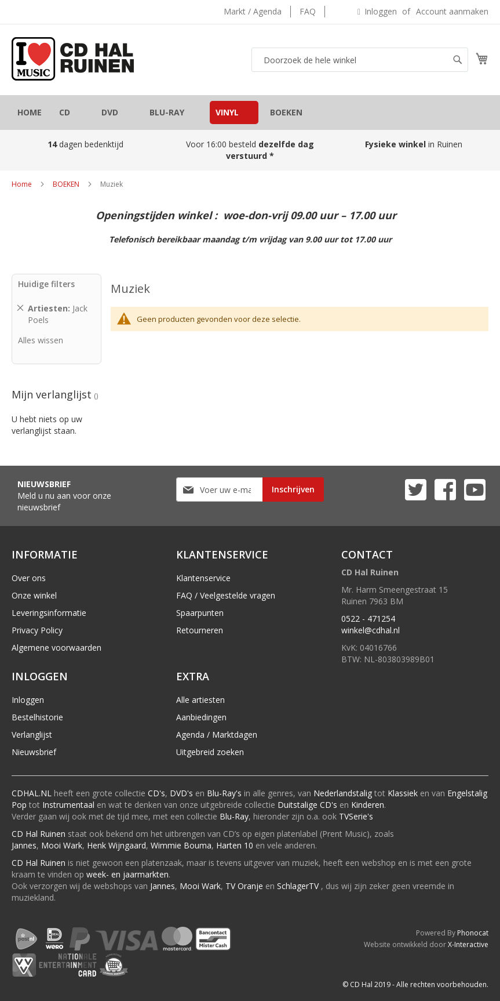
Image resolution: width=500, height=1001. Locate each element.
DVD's (181, 793)
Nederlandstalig (342, 793)
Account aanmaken (452, 11)
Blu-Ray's (224, 793)
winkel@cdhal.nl (370, 630)
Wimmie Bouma (181, 845)
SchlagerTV (298, 885)
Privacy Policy (37, 630)
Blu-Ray (234, 816)
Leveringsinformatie (49, 612)
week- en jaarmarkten (127, 874)
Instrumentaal (68, 804)
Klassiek (403, 793)
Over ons (29, 577)
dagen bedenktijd (85, 144)
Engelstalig (467, 793)
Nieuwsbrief (34, 751)
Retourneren (199, 630)
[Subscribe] (293, 489)
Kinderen (367, 804)
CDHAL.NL (32, 793)
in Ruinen (415, 144)
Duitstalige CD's (307, 804)
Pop (19, 804)
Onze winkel (34, 595)
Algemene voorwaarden (56, 647)
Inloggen (380, 11)
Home (22, 184)
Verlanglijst (32, 734)
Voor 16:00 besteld (250, 150)
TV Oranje (244, 885)
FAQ (308, 11)
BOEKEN (66, 184)
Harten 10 (234, 845)
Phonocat (472, 933)
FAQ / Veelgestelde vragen (225, 595)
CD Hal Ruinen (38, 833)
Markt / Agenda (253, 11)
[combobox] (359, 60)
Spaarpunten (200, 612)
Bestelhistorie (37, 717)
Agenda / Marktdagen (216, 734)
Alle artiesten (200, 699)
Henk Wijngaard (116, 845)
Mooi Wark (61, 845)
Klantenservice (203, 577)
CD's (156, 793)
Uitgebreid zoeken (210, 751)
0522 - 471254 (368, 618)
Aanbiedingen (201, 717)
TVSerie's (356, 816)
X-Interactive (468, 944)
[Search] (457, 59)
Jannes (24, 845)
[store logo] (73, 59)
